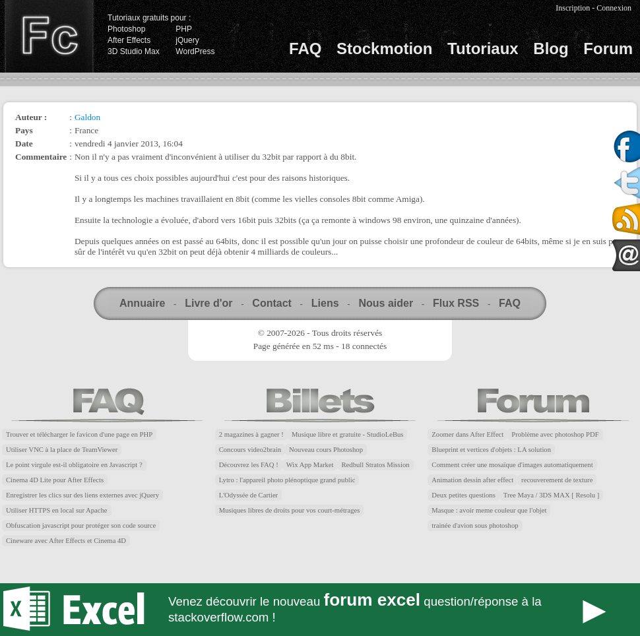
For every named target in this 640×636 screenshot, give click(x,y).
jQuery (187, 40)
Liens (325, 303)
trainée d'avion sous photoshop (475, 525)
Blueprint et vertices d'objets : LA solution (491, 449)
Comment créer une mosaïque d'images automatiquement (512, 464)
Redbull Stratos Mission (376, 464)
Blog (550, 48)
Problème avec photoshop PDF (554, 434)
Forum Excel (320, 609)
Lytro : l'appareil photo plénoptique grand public (287, 480)
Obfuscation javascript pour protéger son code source (81, 525)
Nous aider (385, 303)
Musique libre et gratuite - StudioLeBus (348, 434)
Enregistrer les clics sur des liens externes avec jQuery (82, 495)
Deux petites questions (463, 495)
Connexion (613, 8)
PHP (184, 29)
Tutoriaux (483, 48)
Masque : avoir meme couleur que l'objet (489, 510)
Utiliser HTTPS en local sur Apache (57, 510)
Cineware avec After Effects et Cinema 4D (66, 540)
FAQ (305, 48)
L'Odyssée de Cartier (248, 495)
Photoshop (126, 29)
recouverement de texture (556, 480)
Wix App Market (310, 464)
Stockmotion (384, 48)
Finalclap (48, 36)
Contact (272, 303)
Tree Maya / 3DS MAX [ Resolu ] (551, 495)
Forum (608, 48)
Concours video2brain (250, 449)
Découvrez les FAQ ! (248, 464)
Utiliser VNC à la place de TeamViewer (61, 449)
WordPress (195, 51)
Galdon (87, 117)
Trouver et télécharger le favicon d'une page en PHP (79, 434)
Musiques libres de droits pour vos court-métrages (289, 510)
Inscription (573, 8)
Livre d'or (208, 303)
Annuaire (142, 303)
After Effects (129, 40)
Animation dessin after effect (472, 480)
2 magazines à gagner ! (251, 434)
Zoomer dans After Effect (467, 434)
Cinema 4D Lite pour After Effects (55, 480)
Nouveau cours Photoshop (326, 449)
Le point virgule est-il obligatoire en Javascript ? (74, 464)
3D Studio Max (134, 51)
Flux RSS (456, 303)
